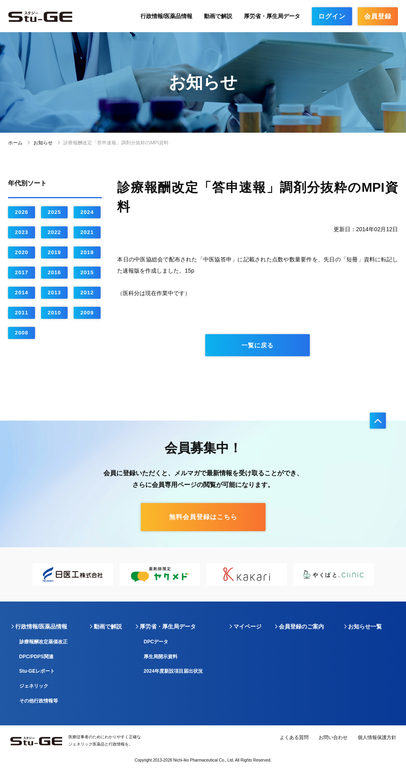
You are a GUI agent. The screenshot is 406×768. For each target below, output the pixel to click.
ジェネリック (33, 686)
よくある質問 (294, 737)
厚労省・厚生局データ (272, 16)
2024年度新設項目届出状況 (173, 671)
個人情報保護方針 (377, 737)
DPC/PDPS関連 (36, 656)
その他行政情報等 (38, 701)
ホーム (15, 143)
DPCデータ (156, 642)
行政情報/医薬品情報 (166, 16)
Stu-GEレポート (37, 671)
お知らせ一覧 (365, 626)
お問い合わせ (333, 737)
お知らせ (43, 143)
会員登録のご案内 (301, 626)
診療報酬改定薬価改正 (43, 642)
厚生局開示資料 (160, 656)
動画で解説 (218, 16)
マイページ (247, 626)
